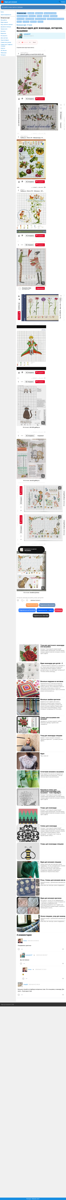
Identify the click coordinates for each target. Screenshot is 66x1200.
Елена (25, 940)
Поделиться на (45, 610)
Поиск (63, 2)
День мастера (4, 38)
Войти (2, 12)
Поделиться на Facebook (27, 610)
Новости (3, 48)
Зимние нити (4, 29)
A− (19, 42)
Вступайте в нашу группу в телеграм (12, 7)
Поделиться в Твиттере (41, 615)
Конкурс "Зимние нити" (33, 1198)
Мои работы (4, 20)
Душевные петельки (6, 26)
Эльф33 (25, 984)
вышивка (30, 597)
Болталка (3, 31)
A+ (30, 42)
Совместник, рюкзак (6, 42)
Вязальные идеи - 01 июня (24, 25)
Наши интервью (5, 40)
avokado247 (27, 34)
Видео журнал (4, 22)
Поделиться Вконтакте (47, 605)
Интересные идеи (5, 17)
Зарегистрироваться (6, 14)
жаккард (25, 597)
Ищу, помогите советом (7, 24)
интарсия (19, 597)
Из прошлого (4, 35)
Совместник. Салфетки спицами (6, 45)
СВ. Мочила (4, 50)
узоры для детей (38, 597)
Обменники (3, 52)
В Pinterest (58, 610)
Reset (34, 42)
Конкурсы (3, 55)
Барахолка (3, 33)
